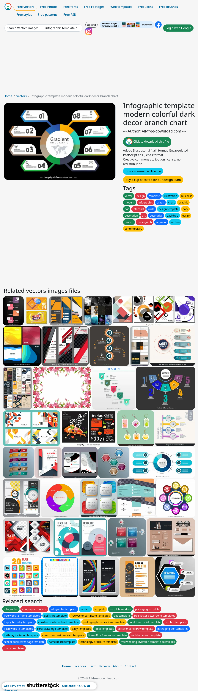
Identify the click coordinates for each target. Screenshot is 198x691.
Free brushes (168, 7)
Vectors (21, 96)
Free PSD (69, 15)
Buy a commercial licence (143, 171)
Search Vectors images (22, 28)
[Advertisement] (99, 66)
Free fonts (70, 7)
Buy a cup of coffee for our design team (153, 180)
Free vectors (25, 7)
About (117, 666)
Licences (80, 666)
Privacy (104, 666)
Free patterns (47, 15)
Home (8, 96)
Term (92, 666)
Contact (130, 666)
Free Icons (145, 7)
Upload (91, 25)
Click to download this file (147, 141)
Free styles (24, 15)
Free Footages (94, 7)
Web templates (121, 7)
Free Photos (48, 7)
